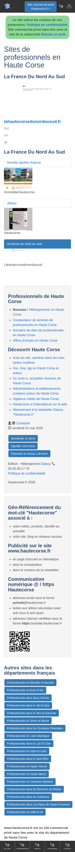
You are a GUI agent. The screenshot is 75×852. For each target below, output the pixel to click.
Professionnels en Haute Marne (26, 774)
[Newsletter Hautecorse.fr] (61, 6)
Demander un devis (23, 438)
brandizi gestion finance (24, 162)
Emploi (37, 846)
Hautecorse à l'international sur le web (40, 404)
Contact (67, 846)
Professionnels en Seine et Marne (28, 720)
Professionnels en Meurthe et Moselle (30, 682)
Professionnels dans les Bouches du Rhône (34, 789)
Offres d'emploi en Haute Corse (35, 340)
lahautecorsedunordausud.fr (32, 121)
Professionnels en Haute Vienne (27, 766)
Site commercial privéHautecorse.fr (40, 6)
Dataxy (46, 463)
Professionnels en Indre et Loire (27, 751)
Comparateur (22, 846)
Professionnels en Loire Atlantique (28, 736)
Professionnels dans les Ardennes (28, 796)
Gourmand (52, 846)
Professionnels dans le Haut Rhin (27, 758)
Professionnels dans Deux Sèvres (28, 697)
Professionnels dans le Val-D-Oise (28, 705)
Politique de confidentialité (47, 24)
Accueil (7, 846)
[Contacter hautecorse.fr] (69, 6)
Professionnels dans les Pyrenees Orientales (35, 728)
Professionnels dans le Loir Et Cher (29, 743)
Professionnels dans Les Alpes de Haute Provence (38, 804)
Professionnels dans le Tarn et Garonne (31, 713)
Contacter (23, 423)
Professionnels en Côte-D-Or (25, 812)
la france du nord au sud (24, 244)
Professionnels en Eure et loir (25, 690)
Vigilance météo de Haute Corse (36, 399)
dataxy (12, 203)
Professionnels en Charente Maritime (30, 781)
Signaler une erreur (23, 446)
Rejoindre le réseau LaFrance (29, 453)
